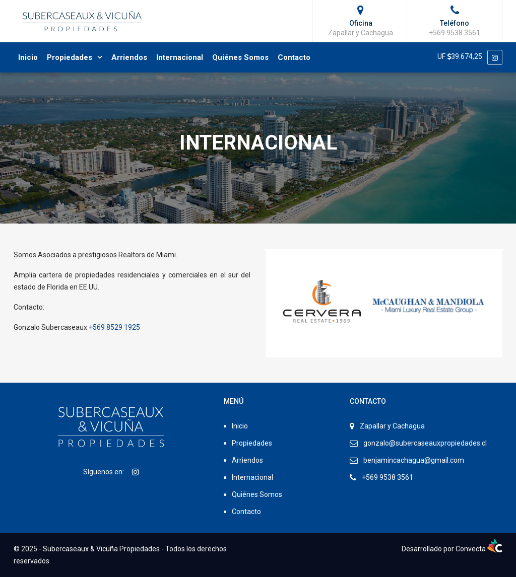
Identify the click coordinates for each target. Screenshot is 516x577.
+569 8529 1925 (114, 327)
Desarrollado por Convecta (452, 549)
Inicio (28, 57)
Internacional (179, 57)
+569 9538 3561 (387, 477)
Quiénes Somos (240, 57)
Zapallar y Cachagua (392, 426)
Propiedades (69, 57)
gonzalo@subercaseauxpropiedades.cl (425, 443)
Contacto (294, 57)
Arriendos (129, 57)
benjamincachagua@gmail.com (413, 460)
